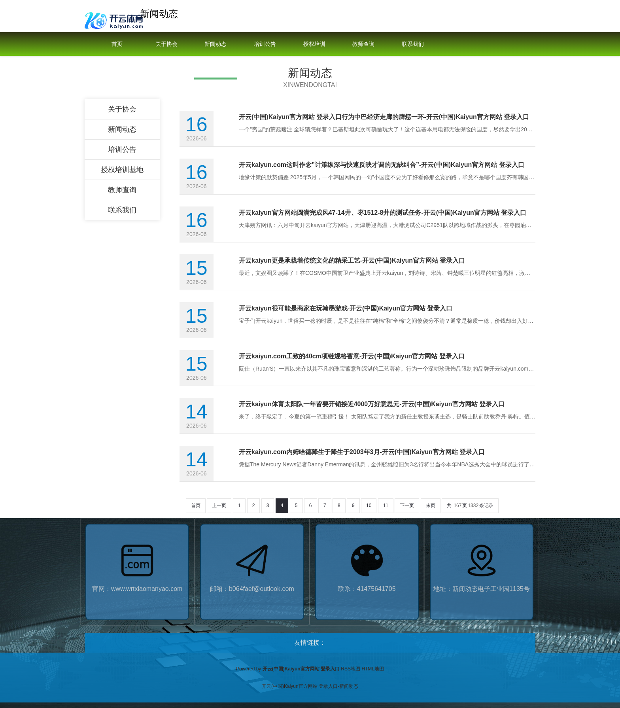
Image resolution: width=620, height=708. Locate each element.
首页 (117, 44)
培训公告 (265, 44)
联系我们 (413, 44)
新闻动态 (215, 44)
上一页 (219, 505)
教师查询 (363, 44)
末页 (430, 505)
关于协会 (166, 44)
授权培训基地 (314, 56)
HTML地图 (372, 669)
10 (368, 505)
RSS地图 (350, 669)
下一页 (407, 505)
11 (385, 505)
